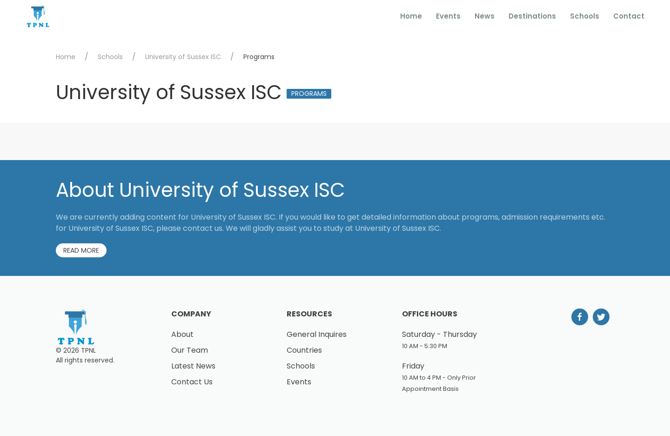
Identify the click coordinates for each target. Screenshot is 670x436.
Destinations (532, 16)
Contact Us (192, 381)
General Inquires (317, 334)
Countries (304, 350)
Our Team (189, 350)
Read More (81, 250)
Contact (628, 16)
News (485, 16)
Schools (584, 16)
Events (448, 16)
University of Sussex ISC (183, 56)
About (182, 334)
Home (411, 16)
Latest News (193, 366)
